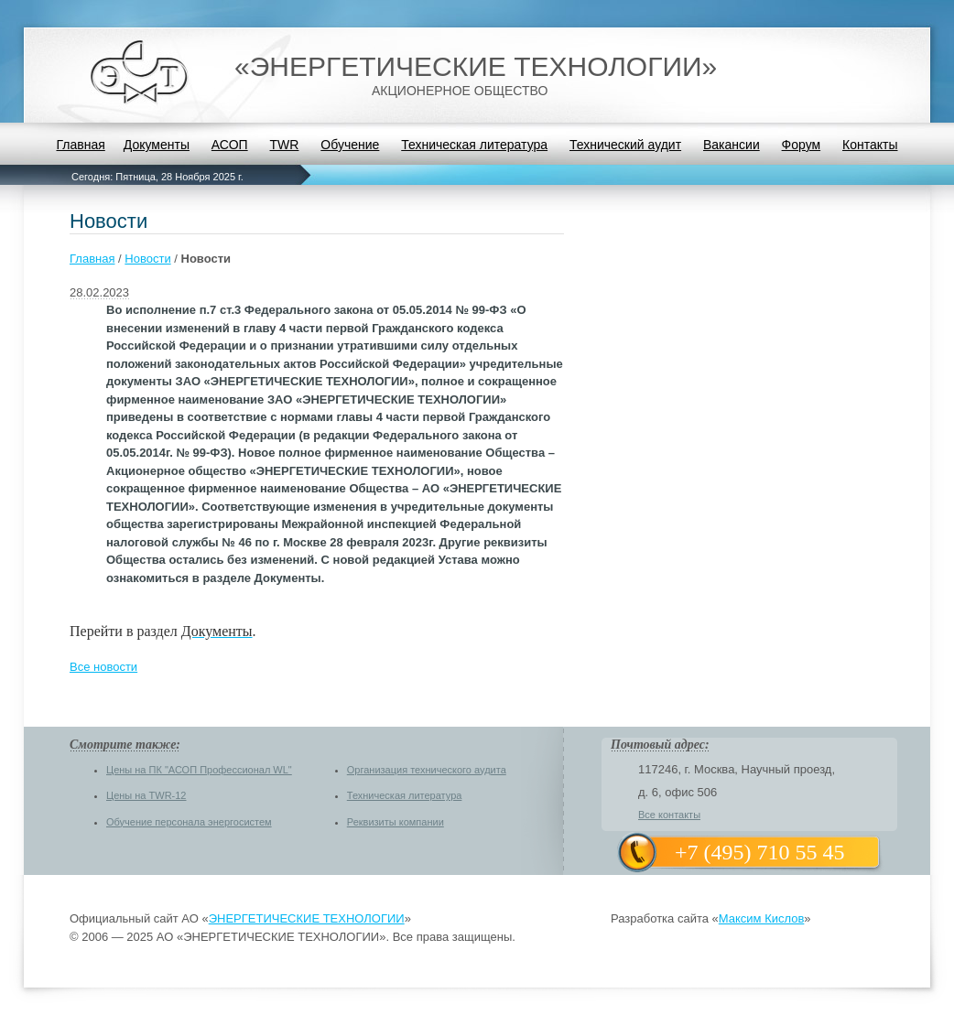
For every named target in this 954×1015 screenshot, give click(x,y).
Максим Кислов (762, 918)
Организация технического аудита (426, 769)
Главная (80, 144)
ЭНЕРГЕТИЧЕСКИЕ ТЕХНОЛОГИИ (307, 918)
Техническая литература (474, 144)
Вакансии (731, 144)
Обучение (349, 144)
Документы (157, 144)
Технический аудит (625, 144)
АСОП (229, 144)
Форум (801, 144)
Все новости (103, 667)
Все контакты (669, 814)
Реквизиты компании (395, 821)
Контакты (869, 144)
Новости (147, 258)
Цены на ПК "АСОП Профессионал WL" (199, 769)
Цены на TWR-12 (146, 795)
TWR (284, 144)
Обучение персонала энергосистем (189, 821)
